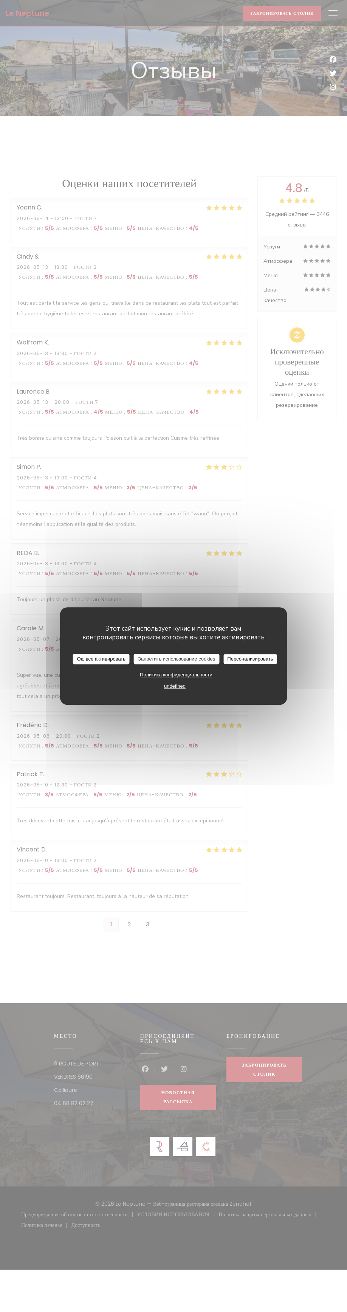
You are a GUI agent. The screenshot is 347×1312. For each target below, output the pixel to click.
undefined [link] (175, 686)
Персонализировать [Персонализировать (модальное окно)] (250, 659)
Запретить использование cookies (176, 659)
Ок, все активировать (101, 659)
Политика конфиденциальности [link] (176, 675)
